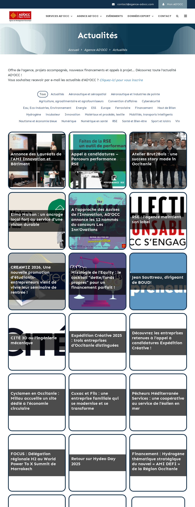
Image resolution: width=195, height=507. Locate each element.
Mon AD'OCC (172, 4)
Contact (164, 16)
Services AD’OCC (57, 16)
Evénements (114, 16)
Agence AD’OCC (88, 16)
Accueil (73, 50)
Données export (139, 16)
